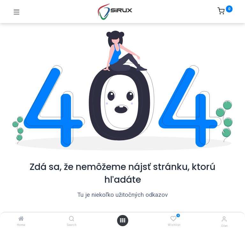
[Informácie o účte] (224, 219)
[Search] (72, 219)
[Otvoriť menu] (122, 220)
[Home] (21, 219)
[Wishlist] (173, 219)
